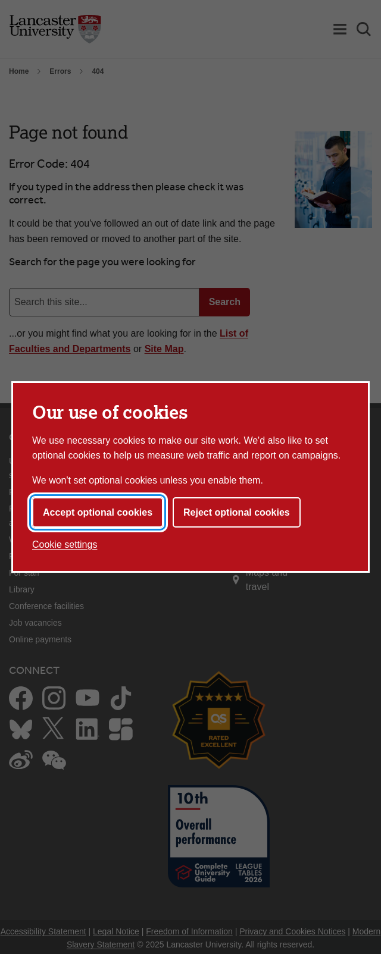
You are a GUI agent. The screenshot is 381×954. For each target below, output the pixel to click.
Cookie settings (64, 544)
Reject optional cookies (236, 512)
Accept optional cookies (97, 512)
